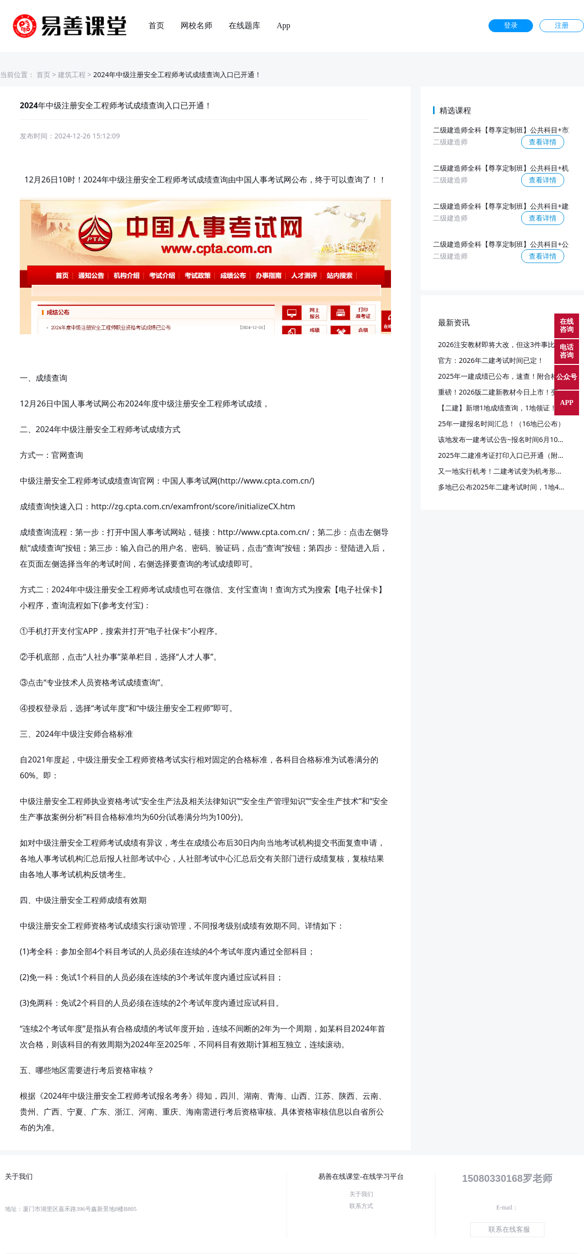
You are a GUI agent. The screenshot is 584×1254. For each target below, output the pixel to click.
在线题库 (244, 26)
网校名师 (196, 26)
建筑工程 (72, 74)
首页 (156, 26)
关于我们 (361, 1194)
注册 (562, 25)
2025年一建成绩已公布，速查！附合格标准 (505, 376)
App (284, 26)
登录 (511, 25)
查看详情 (543, 141)
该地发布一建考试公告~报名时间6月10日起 (505, 439)
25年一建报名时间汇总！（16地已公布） (501, 423)
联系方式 (361, 1206)
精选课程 (455, 110)
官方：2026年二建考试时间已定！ (491, 360)
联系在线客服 (509, 1229)
